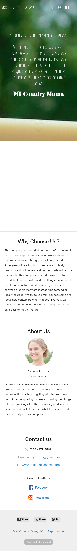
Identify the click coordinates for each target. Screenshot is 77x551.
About (15, 7)
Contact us (30, 7)
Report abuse (56, 531)
